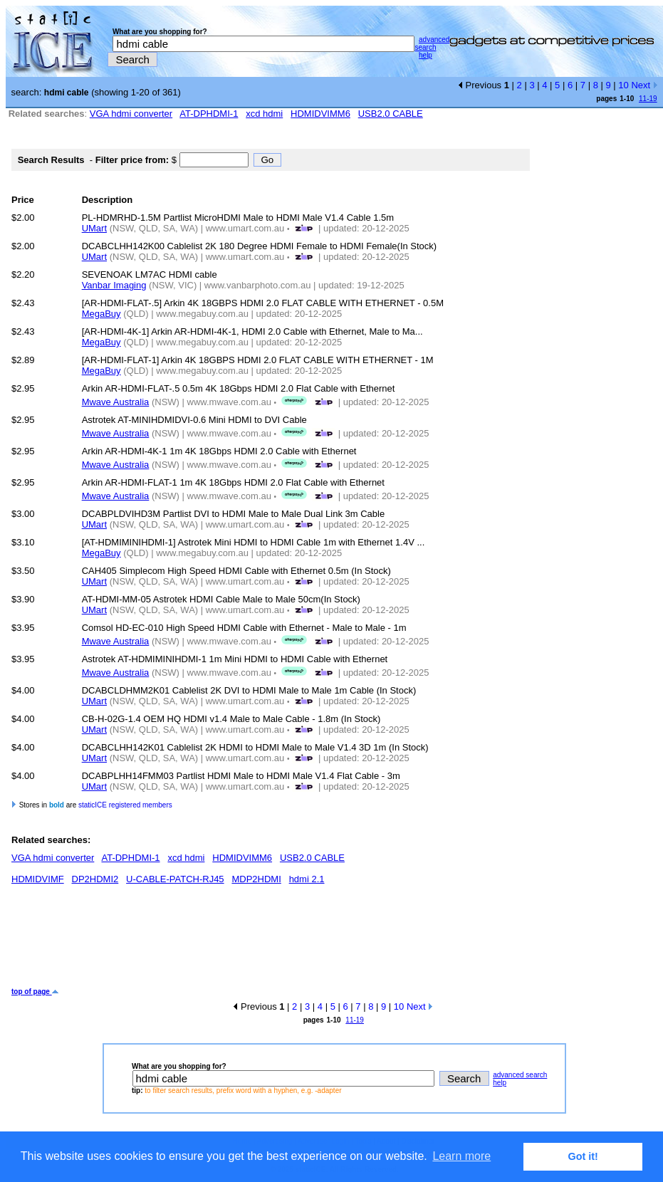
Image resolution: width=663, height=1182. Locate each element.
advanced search (431, 43)
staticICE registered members (125, 805)
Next (644, 85)
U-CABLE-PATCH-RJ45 (175, 879)
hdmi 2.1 (307, 879)
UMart (94, 228)
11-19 (648, 99)
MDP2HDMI (256, 879)
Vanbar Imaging (114, 285)
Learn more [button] (461, 1156)
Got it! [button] (583, 1156)
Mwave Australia (116, 402)
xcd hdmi (264, 113)
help (425, 55)
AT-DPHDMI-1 (208, 113)
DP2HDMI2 (95, 879)
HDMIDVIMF (37, 879)
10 (623, 85)
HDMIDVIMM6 (320, 113)
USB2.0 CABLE (390, 113)
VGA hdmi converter (131, 113)
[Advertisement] (270, 941)
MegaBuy (101, 313)
